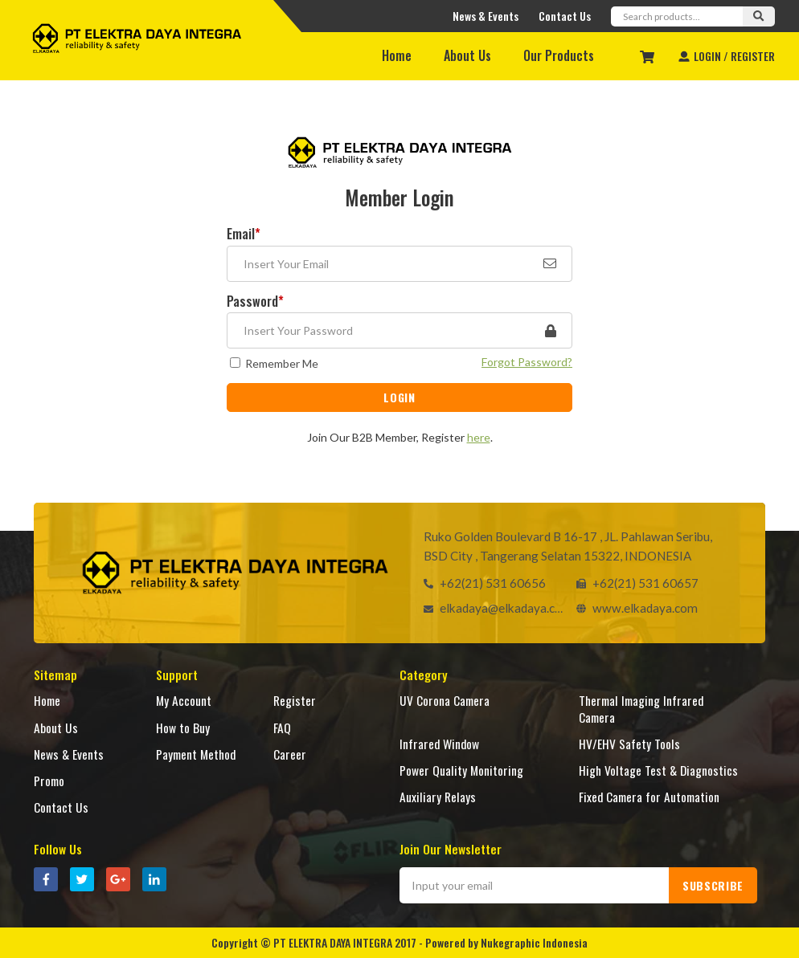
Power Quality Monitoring (461, 769)
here (478, 437)
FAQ (282, 727)
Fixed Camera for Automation (649, 796)
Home (397, 55)
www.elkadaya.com (632, 607)
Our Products (558, 55)
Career (289, 753)
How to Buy (183, 727)
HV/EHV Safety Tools (629, 743)
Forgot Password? (526, 362)
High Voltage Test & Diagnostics (658, 769)
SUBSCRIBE (713, 885)
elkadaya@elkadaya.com (491, 607)
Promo (49, 780)
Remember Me (281, 363)
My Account (183, 700)
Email (243, 234)
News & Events (485, 15)
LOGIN (399, 397)
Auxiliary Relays (438, 796)
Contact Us (565, 15)
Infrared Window (439, 743)
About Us (467, 55)
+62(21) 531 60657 (632, 582)
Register (294, 700)
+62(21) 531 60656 (479, 582)
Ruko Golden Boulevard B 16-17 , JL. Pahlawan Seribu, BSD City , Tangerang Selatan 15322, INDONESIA (569, 545)
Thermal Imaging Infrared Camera (641, 708)
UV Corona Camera (445, 700)
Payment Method (196, 753)
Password (255, 302)
